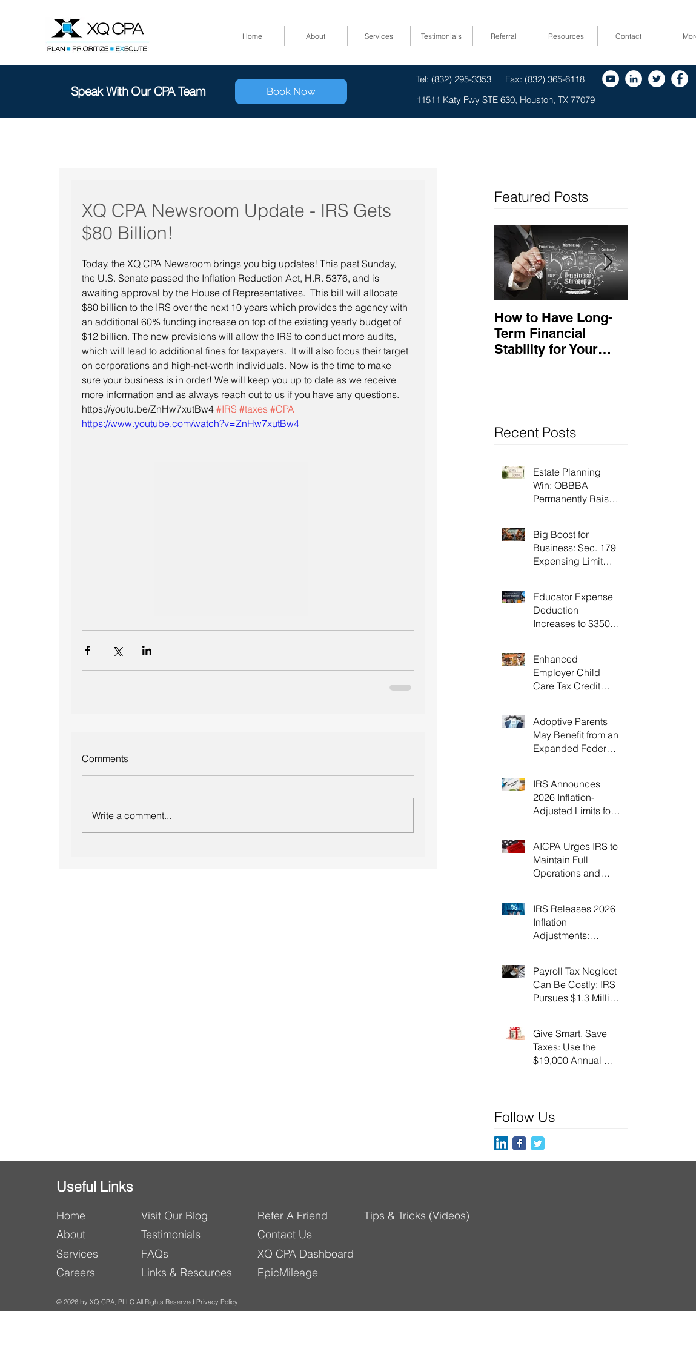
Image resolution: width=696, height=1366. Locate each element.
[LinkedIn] (501, 1143)
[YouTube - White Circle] (610, 78)
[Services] (94, 1253)
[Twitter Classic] (538, 1143)
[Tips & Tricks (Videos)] (418, 1215)
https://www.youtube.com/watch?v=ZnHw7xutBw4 (190, 423)
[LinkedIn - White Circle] (633, 78)
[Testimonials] (176, 1234)
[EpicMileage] (311, 1272)
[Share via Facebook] (87, 650)
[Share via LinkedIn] (147, 650)
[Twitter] (656, 78)
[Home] (94, 1215)
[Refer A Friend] (310, 1215)
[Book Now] (291, 91)
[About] (94, 1234)
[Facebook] (679, 78)
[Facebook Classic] (519, 1143)
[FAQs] (187, 1253)
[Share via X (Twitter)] (117, 650)
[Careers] (94, 1272)
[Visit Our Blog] (194, 1215)
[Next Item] (608, 262)
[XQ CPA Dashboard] (311, 1253)
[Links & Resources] (191, 1272)
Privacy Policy (217, 1302)
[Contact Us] (311, 1234)
